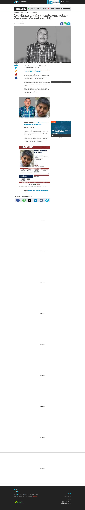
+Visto (61, 82)
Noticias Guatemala (19, 12)
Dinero (40, 5)
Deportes (45, 5)
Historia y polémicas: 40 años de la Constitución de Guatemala (61, 132)
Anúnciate (69, 493)
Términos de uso (68, 497)
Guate (36, 5)
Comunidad (34, 12)
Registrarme (24, 1)
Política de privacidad (67, 496)
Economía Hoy (25, 5)
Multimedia (30, 496)
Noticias (31, 5)
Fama (50, 5)
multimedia (67, 5)
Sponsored (35, 496)
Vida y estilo (55, 5)
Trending (61, 5)
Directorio (69, 499)
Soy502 (18, 5)
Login (20, 1)
